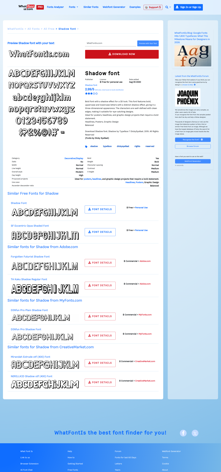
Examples (135, 7)
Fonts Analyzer (55, 7)
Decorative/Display (74, 158)
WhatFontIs (15, 29)
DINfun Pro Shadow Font (26, 329)
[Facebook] (183, 433)
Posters (139, 182)
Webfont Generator (114, 7)
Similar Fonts (90, 7)
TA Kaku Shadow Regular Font (29, 279)
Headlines (130, 182)
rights (137, 146)
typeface (107, 146)
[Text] (110, 43)
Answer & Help (189, 85)
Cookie (165, 464)
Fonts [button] (72, 7)
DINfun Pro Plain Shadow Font (29, 310)
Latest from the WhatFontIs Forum (192, 76)
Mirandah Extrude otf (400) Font (30, 357)
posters (87, 179)
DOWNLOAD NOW (122, 54)
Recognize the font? (193, 140)
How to (71, 457)
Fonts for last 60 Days (125, 457)
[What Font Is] (26, 7)
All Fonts (33, 29)
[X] (195, 433)
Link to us (25, 457)
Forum (118, 451)
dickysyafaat (123, 146)
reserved (149, 146)
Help (70, 451)
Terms (165, 457)
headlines (96, 179)
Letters (118, 464)
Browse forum (193, 146)
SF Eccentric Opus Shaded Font (30, 226)
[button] (168, 7)
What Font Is (26, 451)
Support (153, 7)
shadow (94, 146)
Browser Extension (29, 464)
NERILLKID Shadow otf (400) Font (31, 376)
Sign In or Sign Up (188, 7)
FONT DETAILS (100, 209)
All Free (49, 29)
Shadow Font (19, 203)
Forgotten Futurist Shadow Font (30, 256)
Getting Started (75, 464)
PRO (40, 7)
